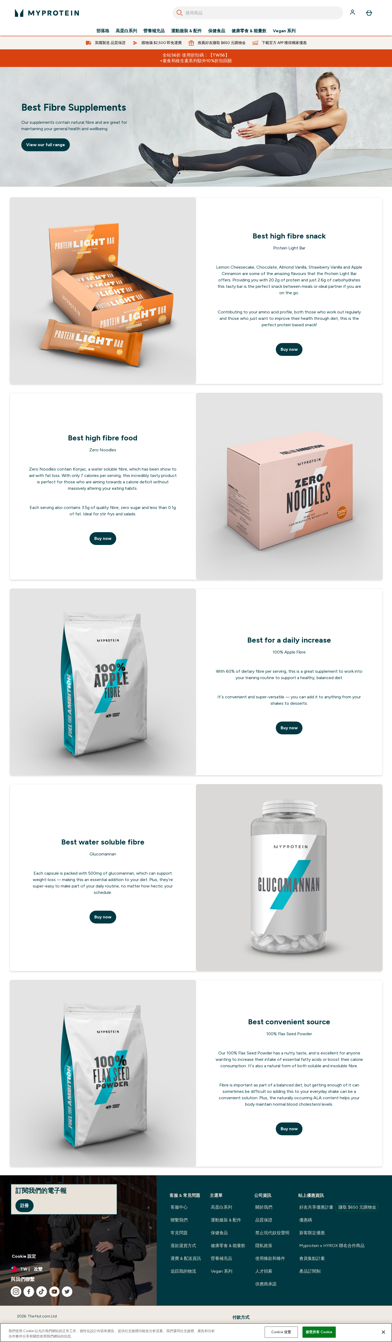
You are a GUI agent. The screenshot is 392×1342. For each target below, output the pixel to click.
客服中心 (179, 1207)
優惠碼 (305, 1219)
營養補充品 (154, 31)
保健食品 (216, 31)
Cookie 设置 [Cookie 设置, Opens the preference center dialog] (281, 1332)
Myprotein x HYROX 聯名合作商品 (332, 1245)
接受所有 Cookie (319, 1332)
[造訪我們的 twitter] (67, 1291)
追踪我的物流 (183, 1271)
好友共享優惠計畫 (338, 1207)
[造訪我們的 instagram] (16, 1291)
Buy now (289, 349)
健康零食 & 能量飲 (249, 31)
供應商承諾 (266, 1284)
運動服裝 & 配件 (186, 31)
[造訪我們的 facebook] (28, 1291)
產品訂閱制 (310, 1271)
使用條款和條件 (270, 1258)
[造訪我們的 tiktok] (41, 1291)
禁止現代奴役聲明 (272, 1232)
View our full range (45, 144)
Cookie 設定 (24, 1256)
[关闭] (383, 1332)
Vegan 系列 (284, 31)
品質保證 (263, 1219)
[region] (196, 1332)
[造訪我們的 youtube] (54, 1291)
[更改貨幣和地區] (78, 1269)
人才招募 (263, 1271)
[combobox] (258, 12)
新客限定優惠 (312, 1232)
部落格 (102, 31)
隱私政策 (263, 1245)
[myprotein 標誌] (47, 13)
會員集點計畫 (312, 1258)
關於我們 (263, 1207)
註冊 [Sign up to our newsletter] (24, 1205)
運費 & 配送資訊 (186, 1258)
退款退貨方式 (183, 1245)
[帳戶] (353, 13)
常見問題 (179, 1232)
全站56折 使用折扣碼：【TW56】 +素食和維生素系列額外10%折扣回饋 (196, 58)
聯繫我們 (179, 1219)
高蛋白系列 (126, 31)
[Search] (179, 12)
